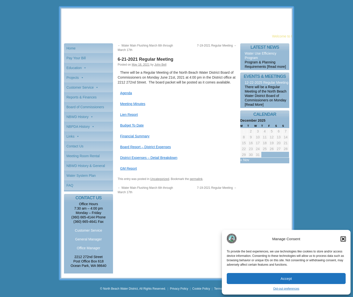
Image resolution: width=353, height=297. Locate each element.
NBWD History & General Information (85, 167)
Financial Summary (135, 136)
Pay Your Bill (76, 58)
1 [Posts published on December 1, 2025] (244, 131)
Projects (72, 78)
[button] (343, 239)
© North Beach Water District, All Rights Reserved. (133, 288)
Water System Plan (81, 176)
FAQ (69, 185)
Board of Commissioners (85, 107)
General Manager (88, 239)
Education (74, 68)
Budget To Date (132, 125)
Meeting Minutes (132, 104)
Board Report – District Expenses (145, 147)
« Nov (244, 160)
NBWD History (77, 117)
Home (71, 48)
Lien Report (129, 115)
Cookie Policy (201, 288)
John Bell (160, 64)
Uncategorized (159, 179)
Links (70, 136)
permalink (196, 179)
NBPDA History (78, 127)
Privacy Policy (179, 288)
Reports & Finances (81, 97)
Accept (286, 278)
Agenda (126, 93)
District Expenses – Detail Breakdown (148, 158)
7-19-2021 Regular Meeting (217, 45)
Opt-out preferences (286, 288)
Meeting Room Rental (83, 156)
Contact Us (74, 146)
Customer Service (80, 87)
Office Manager (88, 248)
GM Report (128, 168)
